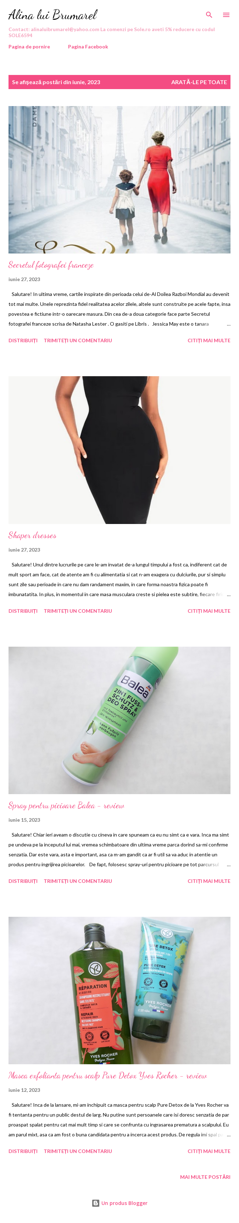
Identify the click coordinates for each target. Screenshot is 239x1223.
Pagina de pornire (29, 46)
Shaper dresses (32, 535)
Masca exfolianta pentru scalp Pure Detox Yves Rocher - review (108, 1075)
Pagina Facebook (88, 46)
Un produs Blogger (119, 1203)
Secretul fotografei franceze (51, 265)
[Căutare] (209, 12)
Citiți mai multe (209, 340)
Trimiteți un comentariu (78, 340)
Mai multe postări (205, 1177)
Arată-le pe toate (199, 81)
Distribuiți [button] (23, 340)
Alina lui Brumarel (52, 14)
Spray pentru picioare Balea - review (66, 805)
